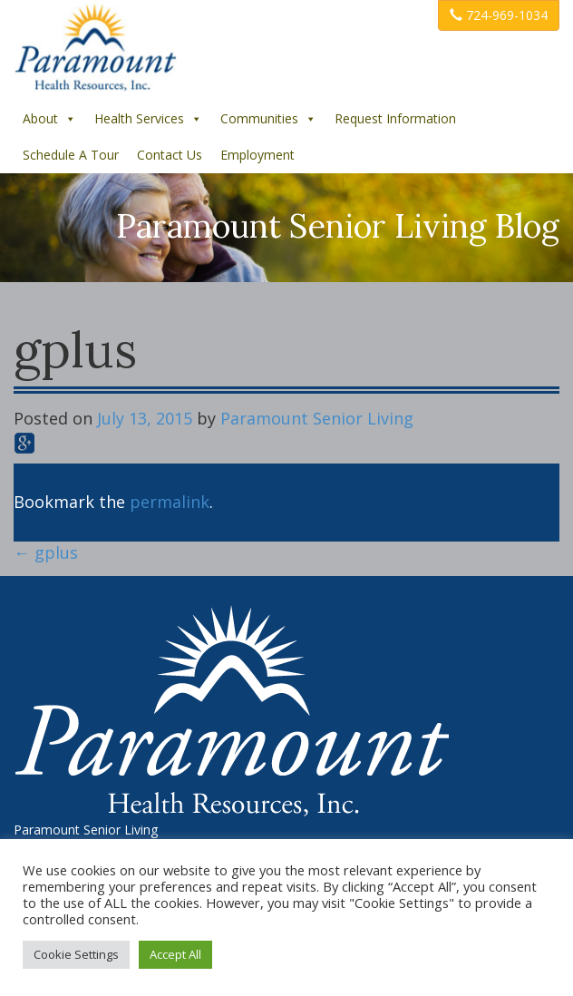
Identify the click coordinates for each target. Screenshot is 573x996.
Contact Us (169, 154)
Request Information (395, 118)
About (49, 118)
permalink (169, 502)
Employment (257, 154)
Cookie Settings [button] (76, 954)
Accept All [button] (175, 954)
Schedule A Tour (71, 154)
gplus (46, 552)
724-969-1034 (499, 15)
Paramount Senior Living (316, 418)
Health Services (148, 118)
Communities (268, 118)
